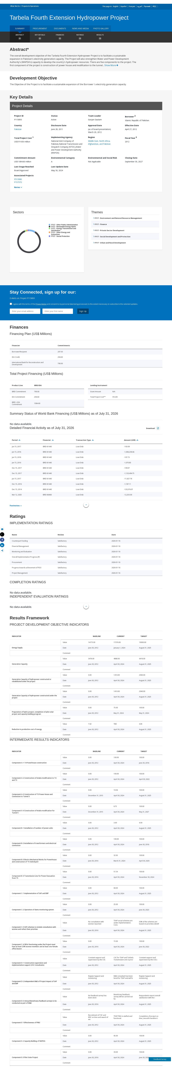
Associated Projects (24, 175)
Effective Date (132, 125)
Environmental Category (63, 158)
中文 (154, 6)
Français (132, 6)
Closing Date (131, 158)
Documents (60, 28)
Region (91, 137)
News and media (80, 28)
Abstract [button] (20, 37)
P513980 (18, 179)
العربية (139, 6)
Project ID (19, 116)
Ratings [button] (80, 37)
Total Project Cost (23, 137)
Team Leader (94, 116)
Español (123, 6)
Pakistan (18, 129)
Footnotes (15, 505)
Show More (111, 65)
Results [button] (100, 37)
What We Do (15, 6)
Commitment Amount (24, 158)
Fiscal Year (131, 137)
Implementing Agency (62, 137)
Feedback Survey (160, 1059)
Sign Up (83, 311)
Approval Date (95, 125)
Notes (17, 187)
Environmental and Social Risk (102, 158)
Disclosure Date (58, 125)
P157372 (18, 182)
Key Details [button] (40, 37)
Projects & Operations (30, 6)
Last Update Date (59, 166)
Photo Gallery (101, 28)
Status (54, 116)
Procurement (40, 28)
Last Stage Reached (24, 166)
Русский (147, 6)
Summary (19, 28)
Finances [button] (60, 37)
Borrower (130, 116)
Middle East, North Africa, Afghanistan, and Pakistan (99, 142)
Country (18, 125)
